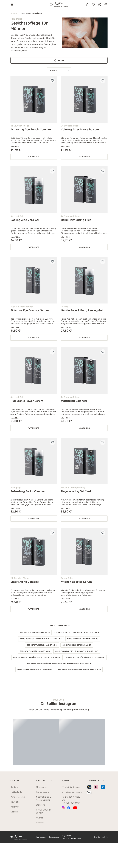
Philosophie (41, 787)
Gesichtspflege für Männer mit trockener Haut (77, 633)
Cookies (14, 811)
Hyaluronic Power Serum (26, 400)
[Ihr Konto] (100, 4)
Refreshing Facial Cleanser (28, 491)
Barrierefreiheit (101, 837)
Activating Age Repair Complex (30, 129)
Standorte (40, 805)
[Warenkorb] (105, 4)
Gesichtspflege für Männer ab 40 (82, 639)
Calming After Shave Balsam (80, 129)
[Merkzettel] (93, 4)
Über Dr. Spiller (44, 780)
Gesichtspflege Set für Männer (76, 645)
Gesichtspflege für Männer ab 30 (35, 651)
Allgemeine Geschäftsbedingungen (72, 836)
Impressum (41, 837)
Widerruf (14, 807)
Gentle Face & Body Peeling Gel (82, 310)
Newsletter (15, 802)
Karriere (40, 822)
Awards (39, 818)
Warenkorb (33, 157)
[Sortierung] (59, 70)
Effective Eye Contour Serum (29, 310)
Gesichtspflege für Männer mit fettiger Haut (41, 639)
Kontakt (14, 787)
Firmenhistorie (42, 792)
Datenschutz (54, 837)
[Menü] (12, 4)
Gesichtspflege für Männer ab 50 (34, 633)
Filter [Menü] (59, 60)
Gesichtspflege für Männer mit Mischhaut (85, 657)
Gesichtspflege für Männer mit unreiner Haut (76, 651)
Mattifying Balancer (74, 400)
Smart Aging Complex (24, 581)
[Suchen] (87, 4)
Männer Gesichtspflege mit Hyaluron (34, 669)
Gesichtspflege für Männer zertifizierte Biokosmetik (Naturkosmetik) (59, 663)
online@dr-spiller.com (72, 792)
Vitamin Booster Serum (76, 581)
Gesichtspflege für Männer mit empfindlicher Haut (37, 657)
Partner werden (17, 797)
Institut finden (16, 792)
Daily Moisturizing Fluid (76, 220)
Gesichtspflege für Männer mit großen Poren (79, 669)
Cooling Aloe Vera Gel (24, 220)
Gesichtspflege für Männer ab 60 (42, 645)
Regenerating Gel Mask (76, 491)
